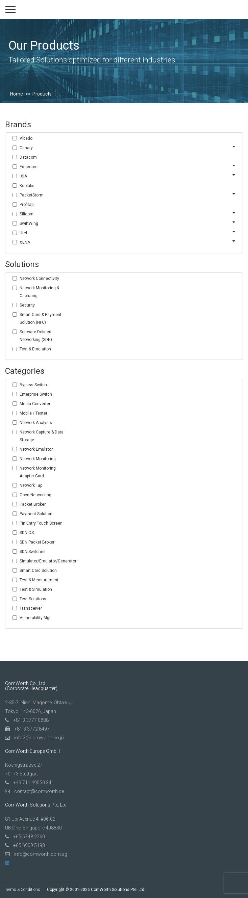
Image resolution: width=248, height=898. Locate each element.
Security (27, 305)
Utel (23, 233)
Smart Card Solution (38, 570)
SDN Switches (33, 551)
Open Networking (35, 495)
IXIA (23, 176)
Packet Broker (33, 504)
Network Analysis (36, 422)
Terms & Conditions (22, 889)
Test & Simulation (36, 589)
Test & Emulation (35, 349)
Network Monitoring (38, 458)
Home (16, 94)
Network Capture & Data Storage (42, 436)
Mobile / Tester (33, 413)
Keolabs (27, 185)
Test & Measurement (39, 580)
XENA (25, 242)
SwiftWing (29, 223)
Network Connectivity (39, 278)
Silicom (26, 214)
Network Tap (31, 485)
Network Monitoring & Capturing (39, 292)
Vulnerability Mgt (35, 617)
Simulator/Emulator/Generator (45, 561)
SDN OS (27, 532)
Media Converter (35, 403)
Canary (26, 148)
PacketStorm (32, 195)
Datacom (28, 157)
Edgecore (29, 166)
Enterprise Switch (36, 394)
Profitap (26, 204)
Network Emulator (36, 449)
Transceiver (31, 608)
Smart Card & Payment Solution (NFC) (40, 318)
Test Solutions (33, 599)
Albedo (26, 138)
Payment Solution (36, 513)
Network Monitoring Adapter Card (38, 472)
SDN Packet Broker (37, 542)
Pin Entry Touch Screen (41, 523)
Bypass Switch (33, 384)
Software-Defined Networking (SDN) (36, 335)
